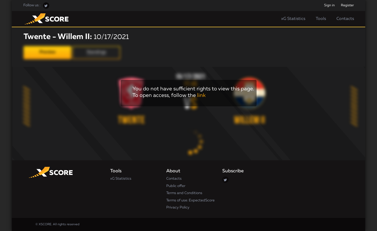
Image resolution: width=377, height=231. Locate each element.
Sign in (329, 5)
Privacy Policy (178, 207)
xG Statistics (293, 19)
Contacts (345, 19)
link (201, 95)
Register (347, 5)
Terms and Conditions (184, 193)
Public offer (175, 186)
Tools (321, 19)
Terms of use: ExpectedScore (190, 200)
